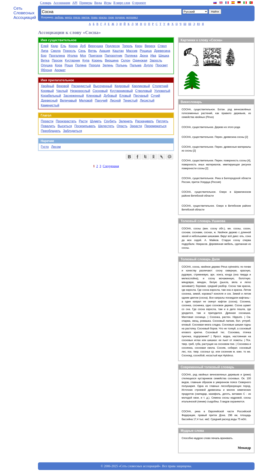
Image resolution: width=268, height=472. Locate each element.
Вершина (112, 60)
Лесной (115, 100)
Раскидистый (81, 86)
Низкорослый (80, 91)
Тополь (127, 46)
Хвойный (47, 86)
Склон (125, 60)
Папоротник (113, 55)
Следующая (111, 166)
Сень (82, 51)
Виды (98, 2)
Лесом (56, 146)
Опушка (46, 65)
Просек (57, 60)
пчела (76, 17)
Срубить (110, 121)
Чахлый (62, 91)
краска (102, 17)
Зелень (107, 65)
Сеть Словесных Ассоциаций (24, 13)
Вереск (150, 46)
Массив (131, 51)
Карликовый (141, 86)
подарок (120, 17)
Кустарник (72, 60)
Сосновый (100, 91)
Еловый (125, 95)
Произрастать (66, 121)
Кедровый (122, 86)
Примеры (85, 2)
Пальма (135, 65)
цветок (85, 17)
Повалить (48, 126)
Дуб (83, 46)
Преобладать (50, 131)
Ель (63, 46)
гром (111, 17)
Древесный (49, 100)
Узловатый (162, 91)
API (74, 2)
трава (94, 17)
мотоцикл (132, 17)
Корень (97, 60)
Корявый (47, 91)
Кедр (54, 46)
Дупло (148, 65)
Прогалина (57, 55)
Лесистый (147, 100)
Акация (104, 51)
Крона (73, 46)
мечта (68, 17)
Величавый (68, 100)
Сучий (155, 95)
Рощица (146, 51)
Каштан (118, 51)
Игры (107, 2)
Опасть (122, 126)
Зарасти (136, 126)
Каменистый (50, 105)
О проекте (139, 2)
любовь (58, 17)
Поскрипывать (85, 126)
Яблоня (46, 70)
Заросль (156, 60)
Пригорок (95, 55)
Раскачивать (144, 121)
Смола (55, 51)
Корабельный (51, 95)
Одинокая (140, 60)
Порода (94, 65)
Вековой (62, 86)
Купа (85, 60)
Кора (58, 65)
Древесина (162, 51)
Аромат (59, 70)
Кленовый (93, 95)
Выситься (65, 126)
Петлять (162, 121)
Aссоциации (61, 2)
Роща (68, 65)
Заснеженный (73, 95)
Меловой (85, 100)
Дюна (144, 55)
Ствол (162, 46)
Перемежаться (155, 126)
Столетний (160, 86)
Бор (43, 55)
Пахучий (101, 100)
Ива (153, 55)
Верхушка (95, 46)
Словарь (45, 2)
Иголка (72, 55)
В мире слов (121, 2)
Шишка (164, 55)
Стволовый (143, 91)
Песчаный (140, 95)
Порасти (47, 121)
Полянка (131, 55)
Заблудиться (72, 131)
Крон (138, 46)
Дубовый (110, 95)
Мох (83, 55)
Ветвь (92, 51)
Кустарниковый (121, 91)
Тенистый (130, 100)
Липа (44, 51)
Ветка (45, 60)
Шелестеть (106, 126)
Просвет (161, 65)
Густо (45, 146)
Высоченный (102, 86)
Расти (83, 121)
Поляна (80, 65)
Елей (44, 46)
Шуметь (96, 121)
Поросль (69, 51)
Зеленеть (126, 121)
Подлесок (112, 46)
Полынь (121, 65)
